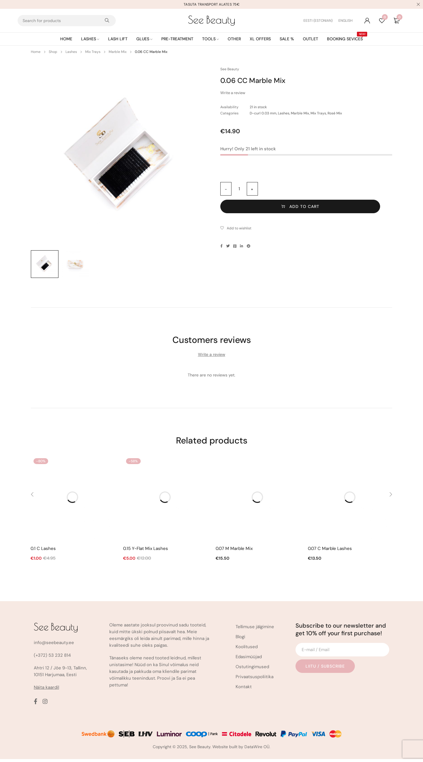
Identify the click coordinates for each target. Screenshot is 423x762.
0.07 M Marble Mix (234, 551)
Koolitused (247, 650)
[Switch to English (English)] (345, 20)
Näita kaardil (46, 690)
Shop (53, 51)
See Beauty (229, 69)
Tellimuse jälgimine (255, 630)
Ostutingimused (252, 670)
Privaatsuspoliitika (254, 680)
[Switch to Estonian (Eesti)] (320, 20)
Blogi (240, 640)
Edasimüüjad (249, 660)
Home (36, 51)
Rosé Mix (335, 113)
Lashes (71, 51)
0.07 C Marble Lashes (330, 551)
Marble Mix (118, 51)
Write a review (232, 92)
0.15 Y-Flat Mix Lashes (145, 551)
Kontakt (244, 690)
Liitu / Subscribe (327, 669)
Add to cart (332, 188)
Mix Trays (92, 51)
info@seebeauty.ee (54, 645)
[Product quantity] (239, 189)
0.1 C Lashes (43, 551)
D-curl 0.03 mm (263, 113)
